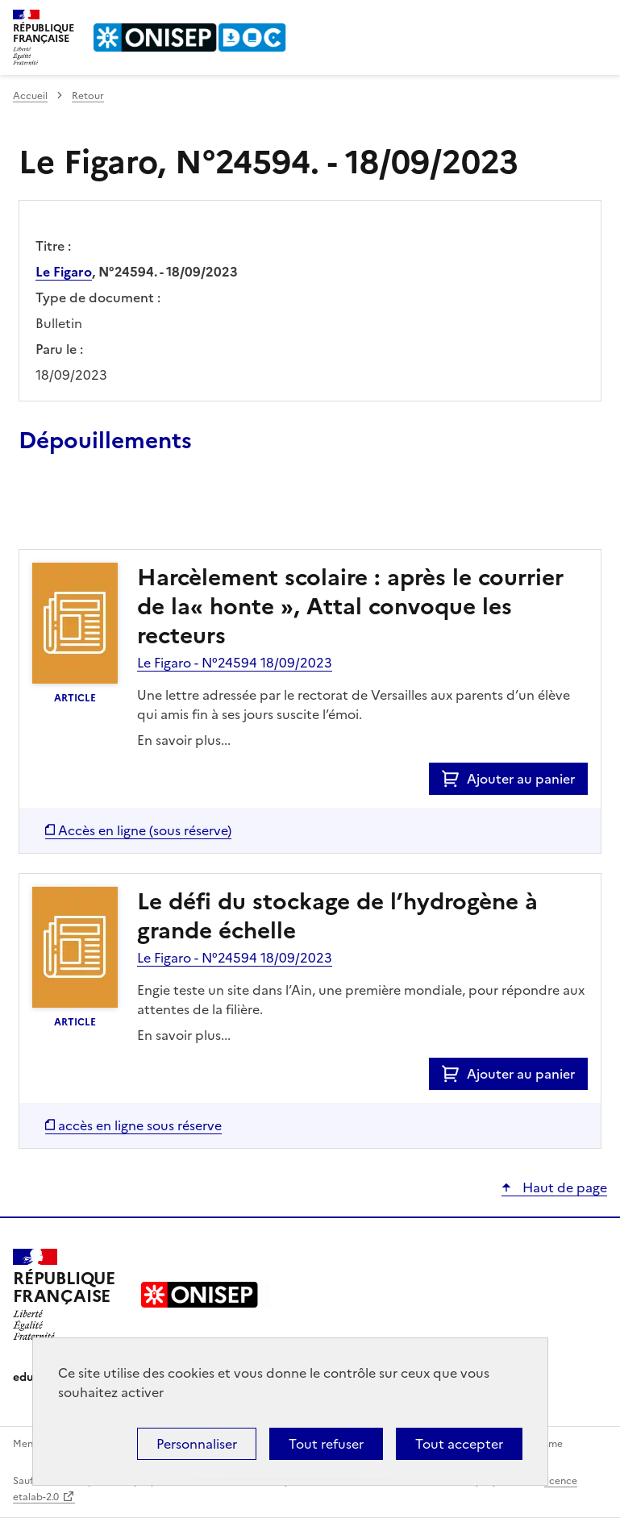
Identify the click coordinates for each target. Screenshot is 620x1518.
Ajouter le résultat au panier (124, 512)
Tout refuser (326, 1444)
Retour (88, 96)
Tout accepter (459, 1444)
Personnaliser (196, 1444)
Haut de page (563, 1187)
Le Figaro (63, 271)
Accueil (30, 96)
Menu (597, 19)
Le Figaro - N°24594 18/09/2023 (234, 662)
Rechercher (565, 19)
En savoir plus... (184, 740)
